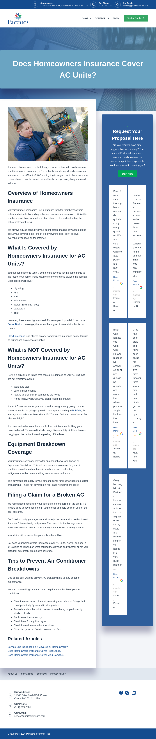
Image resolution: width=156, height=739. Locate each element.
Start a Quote (136, 18)
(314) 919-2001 (105, 6)
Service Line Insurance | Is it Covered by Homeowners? (38, 647)
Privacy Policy (58, 674)
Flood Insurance (16, 336)
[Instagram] (127, 693)
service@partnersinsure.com (135, 6)
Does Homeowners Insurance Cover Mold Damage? (36, 655)
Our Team (42, 674)
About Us (12, 674)
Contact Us (102, 18)
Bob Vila (76, 410)
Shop (87, 18)
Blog (116, 18)
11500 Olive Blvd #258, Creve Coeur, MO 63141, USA (64, 6)
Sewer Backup (15, 324)
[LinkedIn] (134, 693)
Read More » (116, 278)
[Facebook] (121, 693)
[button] (127, 173)
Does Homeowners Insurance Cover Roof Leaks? (34, 651)
